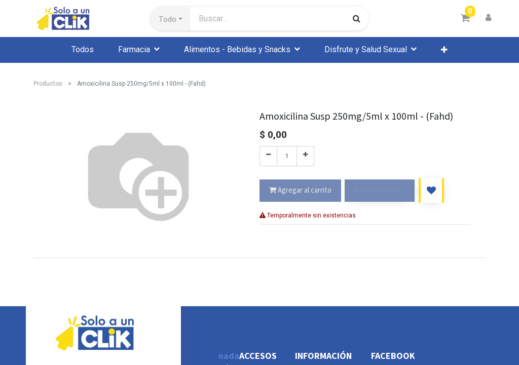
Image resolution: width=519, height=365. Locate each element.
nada (228, 355)
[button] (171, 19)
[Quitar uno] (268, 156)
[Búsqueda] (356, 18)
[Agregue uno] (305, 156)
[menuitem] (82, 49)
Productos (47, 83)
